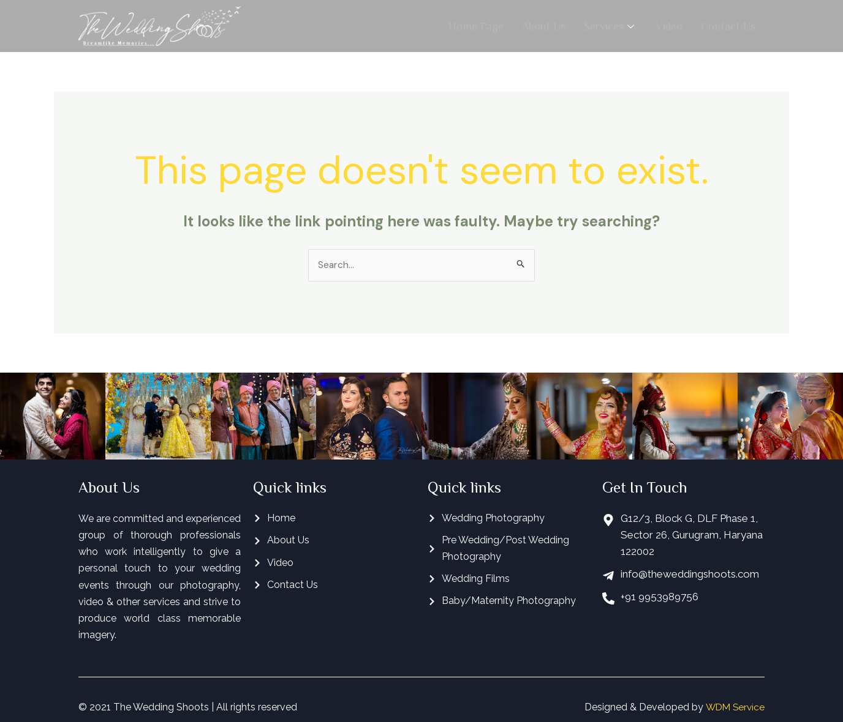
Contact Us (728, 26)
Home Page (476, 26)
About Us (543, 26)
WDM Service (734, 707)
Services (610, 26)
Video (669, 26)
